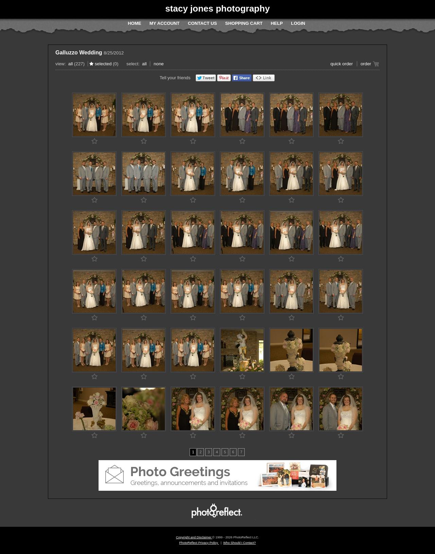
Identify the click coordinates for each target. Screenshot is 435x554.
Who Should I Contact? (239, 542)
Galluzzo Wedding (78, 52)
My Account (165, 23)
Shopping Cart (244, 23)
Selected (103, 63)
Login (298, 23)
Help (277, 23)
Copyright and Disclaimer (194, 537)
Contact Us (202, 23)
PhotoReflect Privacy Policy (199, 542)
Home (134, 23)
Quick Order (341, 63)
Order (366, 63)
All (70, 63)
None (159, 63)
